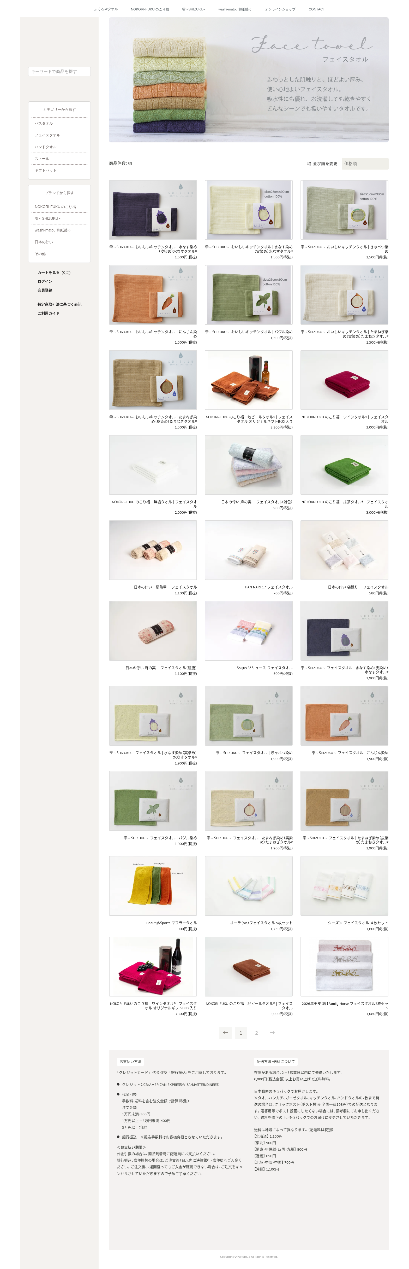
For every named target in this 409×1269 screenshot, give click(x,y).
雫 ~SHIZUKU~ (193, 9)
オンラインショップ (280, 9)
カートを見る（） (55, 272)
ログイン (45, 281)
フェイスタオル (47, 135)
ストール (42, 159)
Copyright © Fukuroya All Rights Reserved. (249, 1256)
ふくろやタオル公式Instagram (66, 91)
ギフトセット (46, 170)
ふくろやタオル (106, 9)
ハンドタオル (46, 147)
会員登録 (45, 290)
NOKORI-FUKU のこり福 (150, 9)
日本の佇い (44, 242)
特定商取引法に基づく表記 (59, 304)
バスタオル (44, 123)
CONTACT (317, 9)
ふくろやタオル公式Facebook (52, 91)
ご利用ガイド (48, 313)
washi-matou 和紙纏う (235, 9)
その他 (40, 254)
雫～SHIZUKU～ (48, 218)
